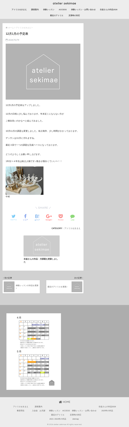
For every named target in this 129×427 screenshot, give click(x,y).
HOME (64, 401)
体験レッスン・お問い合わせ (83, 9)
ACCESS (63, 9)
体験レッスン (48, 9)
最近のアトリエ (57, 15)
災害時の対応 (74, 15)
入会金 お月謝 (38, 411)
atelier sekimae (64, 3)
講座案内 (35, 9)
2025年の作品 (107, 411)
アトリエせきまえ (19, 9)
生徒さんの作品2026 (108, 9)
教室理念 (20, 411)
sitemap (75, 419)
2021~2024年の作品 (57, 419)
